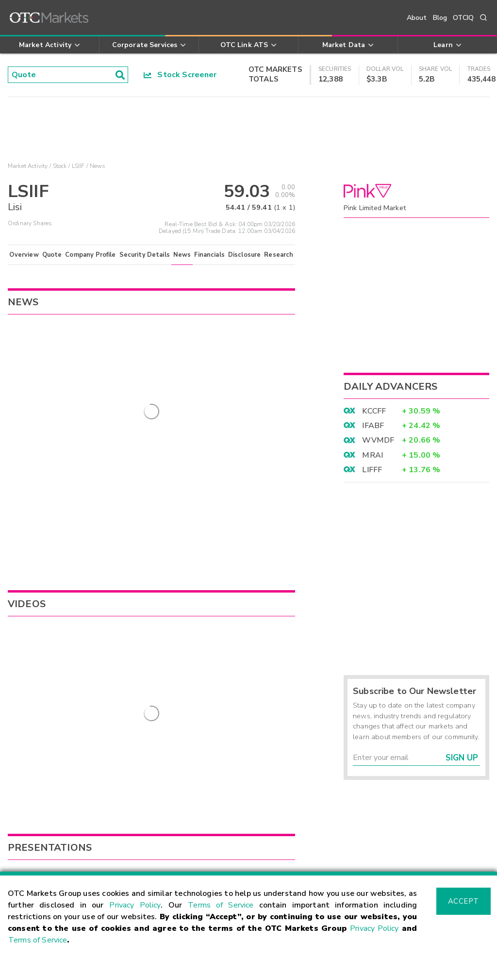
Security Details (144, 254)
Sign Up (462, 757)
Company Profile (90, 254)
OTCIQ (463, 17)
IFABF (373, 425)
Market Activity (28, 166)
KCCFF (374, 411)
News (182, 254)
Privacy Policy (135, 905)
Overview (23, 254)
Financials (209, 254)
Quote (52, 254)
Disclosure (244, 254)
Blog (440, 17)
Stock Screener (180, 74)
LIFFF (372, 469)
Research (278, 254)
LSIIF (78, 166)
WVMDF (378, 440)
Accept (463, 901)
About (417, 17)
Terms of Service (220, 905)
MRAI (372, 455)
